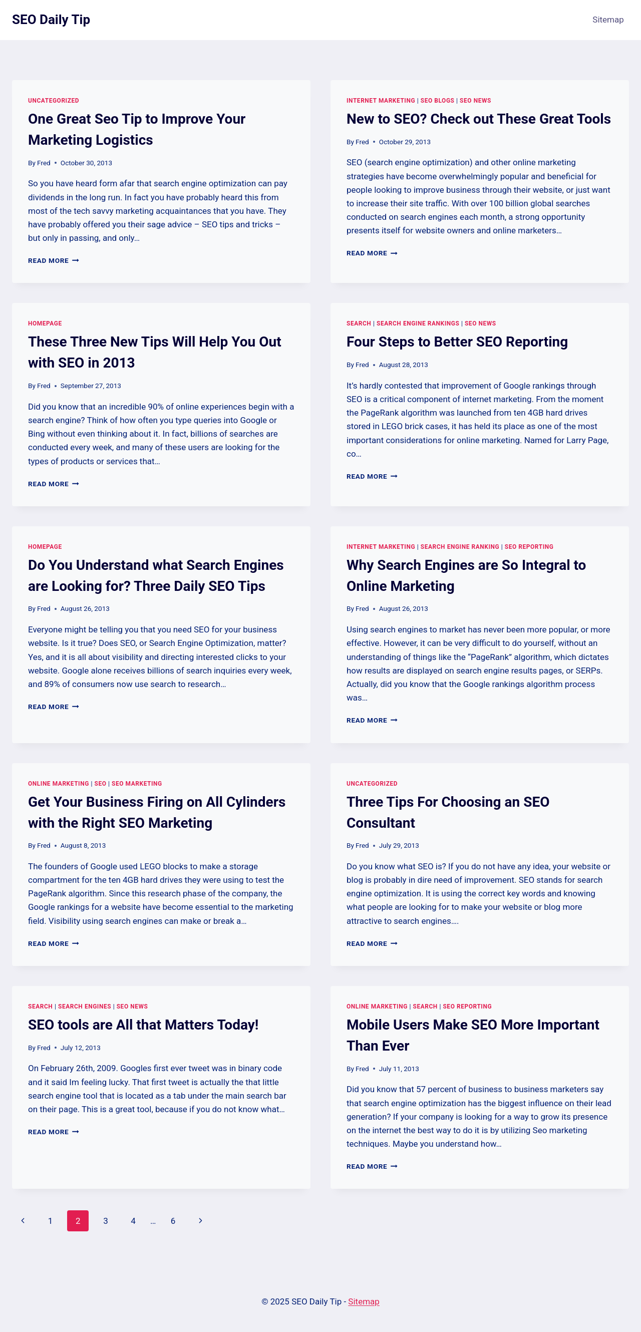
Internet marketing (381, 100)
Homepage (45, 323)
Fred (44, 163)
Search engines (84, 1006)
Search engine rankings (418, 323)
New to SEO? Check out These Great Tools (479, 119)
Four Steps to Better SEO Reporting (457, 342)
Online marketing (58, 783)
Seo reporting (529, 546)
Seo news (475, 100)
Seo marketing (137, 783)
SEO (100, 783)
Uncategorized (53, 100)
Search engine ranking (460, 546)
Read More (53, 260)
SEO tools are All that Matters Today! (143, 1025)
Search (359, 323)
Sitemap (608, 20)
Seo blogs (438, 100)
